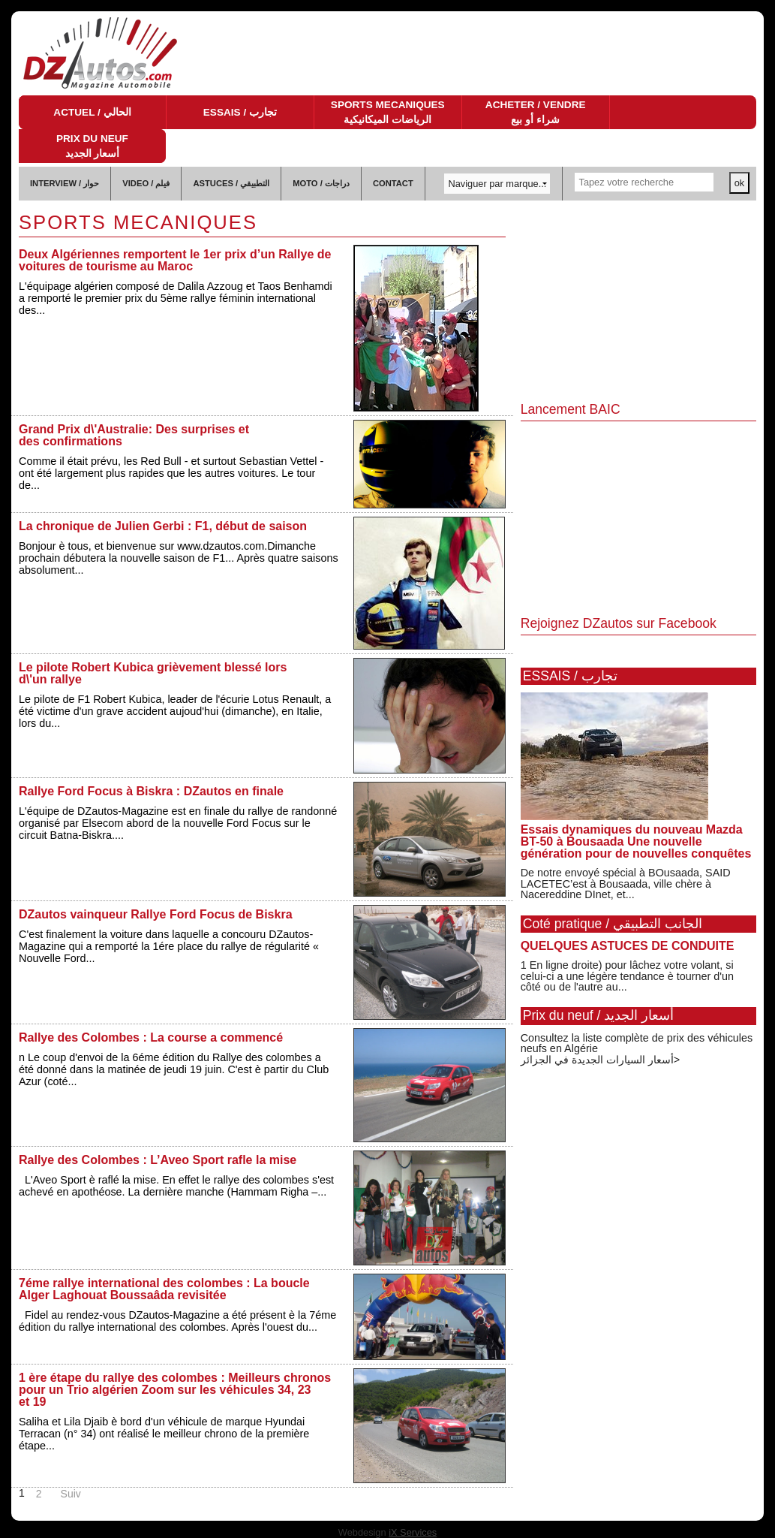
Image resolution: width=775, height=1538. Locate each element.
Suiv (71, 1494)
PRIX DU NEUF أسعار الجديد (92, 146)
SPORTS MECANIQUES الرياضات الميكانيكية (388, 112)
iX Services (413, 1532)
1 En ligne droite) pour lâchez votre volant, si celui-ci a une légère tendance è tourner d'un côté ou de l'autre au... (627, 976)
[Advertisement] (638, 302)
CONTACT (393, 183)
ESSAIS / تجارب (240, 112)
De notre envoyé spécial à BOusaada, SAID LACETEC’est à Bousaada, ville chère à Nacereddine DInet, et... (626, 883)
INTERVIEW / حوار (64, 183)
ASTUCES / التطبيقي (231, 183)
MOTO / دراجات (321, 183)
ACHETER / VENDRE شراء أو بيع (535, 112)
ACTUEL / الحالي (92, 112)
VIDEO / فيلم (146, 183)
